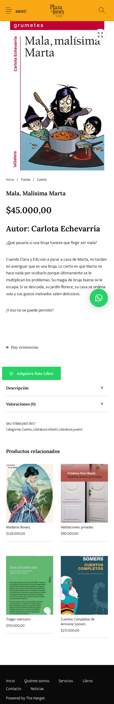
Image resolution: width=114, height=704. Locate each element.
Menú (21, 11)
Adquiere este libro (35, 373)
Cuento (42, 180)
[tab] (57, 388)
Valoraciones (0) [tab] (21, 404)
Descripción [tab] (17, 388)
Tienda (25, 180)
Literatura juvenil (70, 429)
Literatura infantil (45, 429)
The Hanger (35, 698)
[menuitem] (10, 681)
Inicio (10, 180)
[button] (57, 373)
